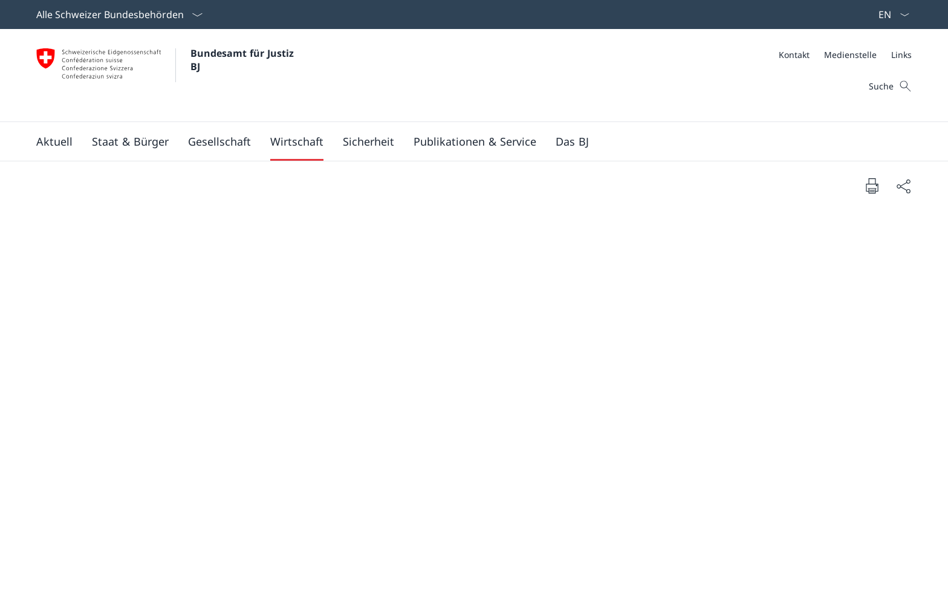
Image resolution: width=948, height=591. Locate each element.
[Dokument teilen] (903, 186)
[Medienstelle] (850, 54)
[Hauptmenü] (464, 141)
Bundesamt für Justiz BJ (243, 60)
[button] (54, 141)
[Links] (901, 54)
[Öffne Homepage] (166, 75)
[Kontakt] (794, 54)
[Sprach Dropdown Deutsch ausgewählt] (890, 14)
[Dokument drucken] (872, 185)
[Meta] (845, 54)
